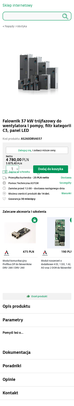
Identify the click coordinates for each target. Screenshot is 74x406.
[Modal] (37, 72)
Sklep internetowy (17, 5)
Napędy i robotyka (16, 26)
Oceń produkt (37, 296)
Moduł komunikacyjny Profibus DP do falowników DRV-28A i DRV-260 (17, 264)
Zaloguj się (24, 150)
